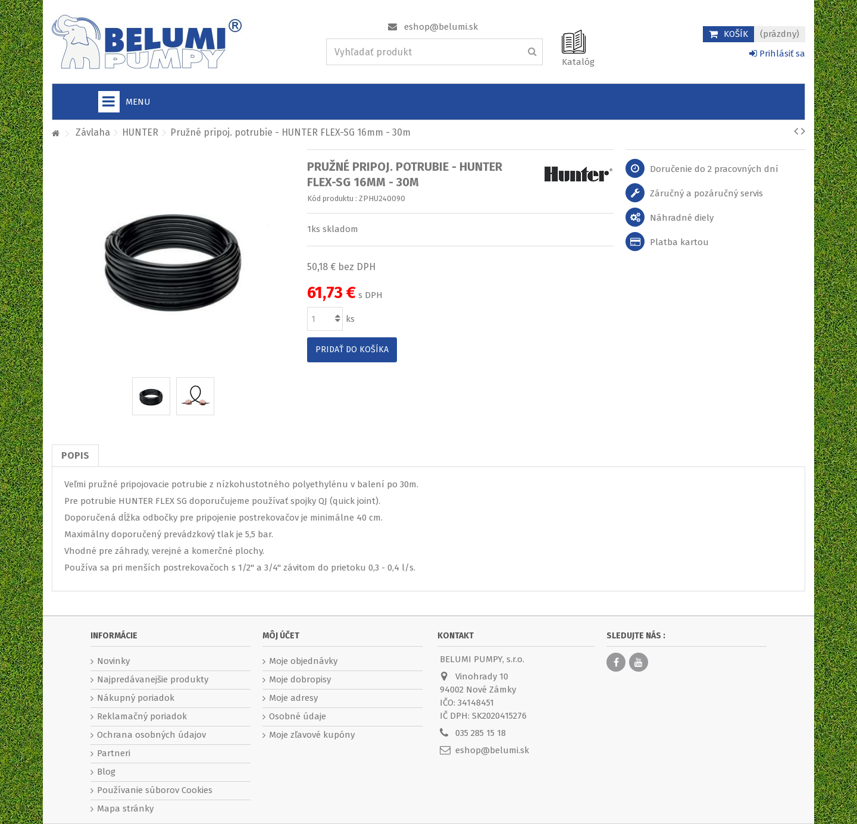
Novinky (113, 661)
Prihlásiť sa (777, 53)
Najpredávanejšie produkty (152, 679)
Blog (106, 771)
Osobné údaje (297, 716)
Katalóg (578, 62)
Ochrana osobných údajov (151, 734)
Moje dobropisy (300, 679)
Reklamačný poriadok (142, 716)
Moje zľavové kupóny (312, 734)
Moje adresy (293, 698)
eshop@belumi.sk (441, 26)
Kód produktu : (332, 198)
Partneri (113, 753)
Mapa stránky (125, 808)
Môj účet (280, 636)
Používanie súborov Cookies (154, 790)
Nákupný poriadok (135, 698)
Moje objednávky (303, 661)
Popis (75, 455)
